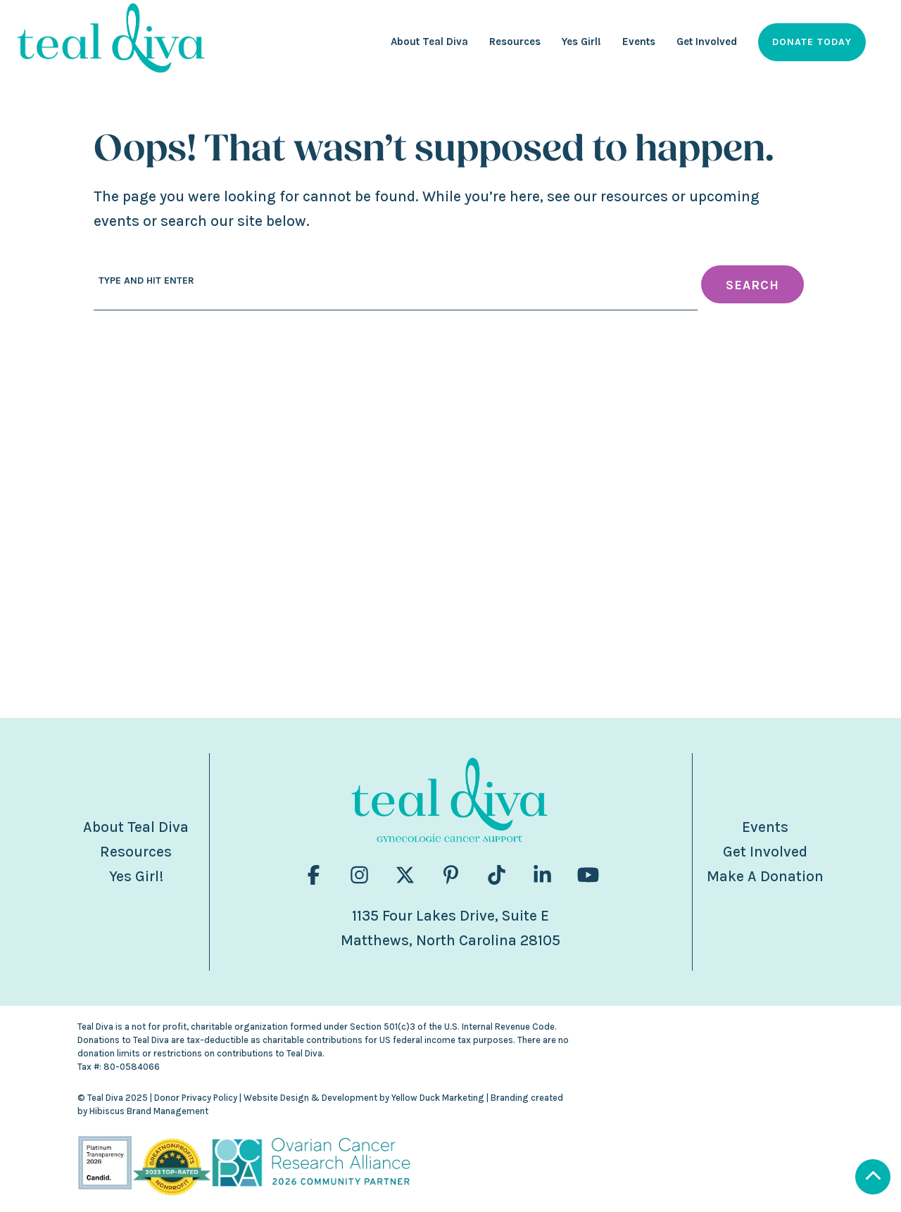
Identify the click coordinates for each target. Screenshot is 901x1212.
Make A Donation (765, 876)
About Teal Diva (136, 827)
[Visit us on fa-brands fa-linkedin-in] (542, 875)
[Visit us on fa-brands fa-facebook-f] (313, 875)
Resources (136, 851)
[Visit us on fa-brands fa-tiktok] (496, 875)
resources (634, 196)
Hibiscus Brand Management (148, 1111)
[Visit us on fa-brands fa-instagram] (359, 875)
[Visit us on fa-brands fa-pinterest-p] (451, 875)
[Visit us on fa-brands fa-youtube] (588, 875)
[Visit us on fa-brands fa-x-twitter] (405, 875)
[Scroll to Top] (820, 1178)
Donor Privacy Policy (195, 1097)
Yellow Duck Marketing (437, 1097)
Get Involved (765, 851)
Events (765, 827)
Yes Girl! (136, 876)
